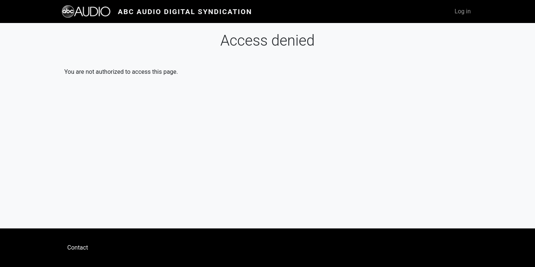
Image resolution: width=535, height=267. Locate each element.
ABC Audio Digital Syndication (185, 11)
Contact (77, 247)
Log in (463, 11)
